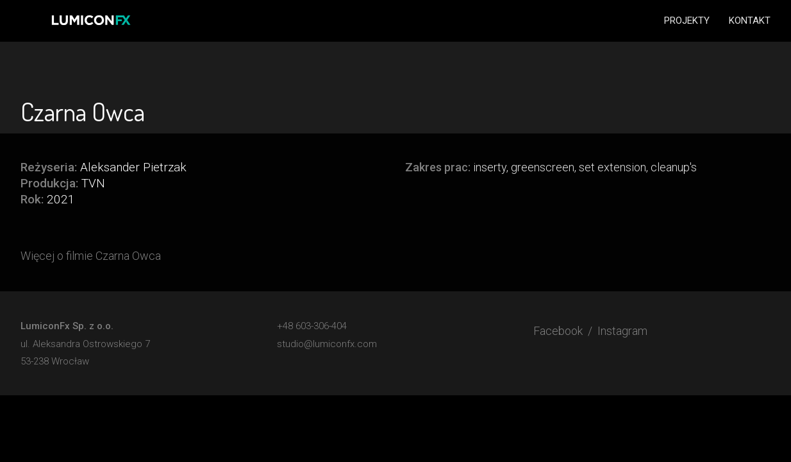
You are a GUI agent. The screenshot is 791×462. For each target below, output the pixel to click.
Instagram (622, 331)
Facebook (558, 331)
